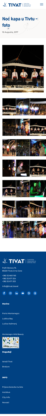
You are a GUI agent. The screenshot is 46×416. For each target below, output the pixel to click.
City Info (6, 397)
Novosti (5, 402)
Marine (5, 304)
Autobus (6, 392)
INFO (4, 377)
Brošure (6, 367)
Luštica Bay (7, 319)
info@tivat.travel (10, 286)
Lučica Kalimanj (9, 324)
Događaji (6, 352)
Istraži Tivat (7, 362)
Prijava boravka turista (12, 387)
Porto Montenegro (10, 313)
